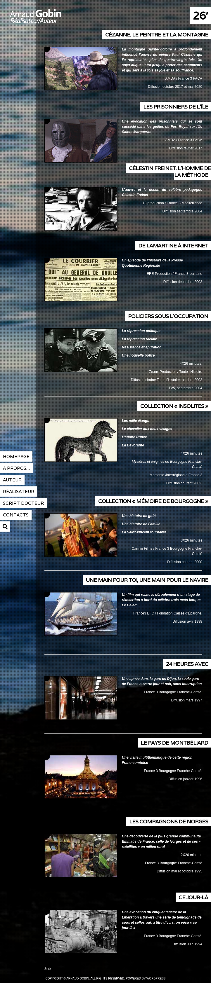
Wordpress (156, 978)
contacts (16, 515)
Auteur (12, 480)
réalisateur (18, 491)
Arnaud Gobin (57, 20)
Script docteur (23, 503)
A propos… (16, 468)
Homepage (16, 456)
